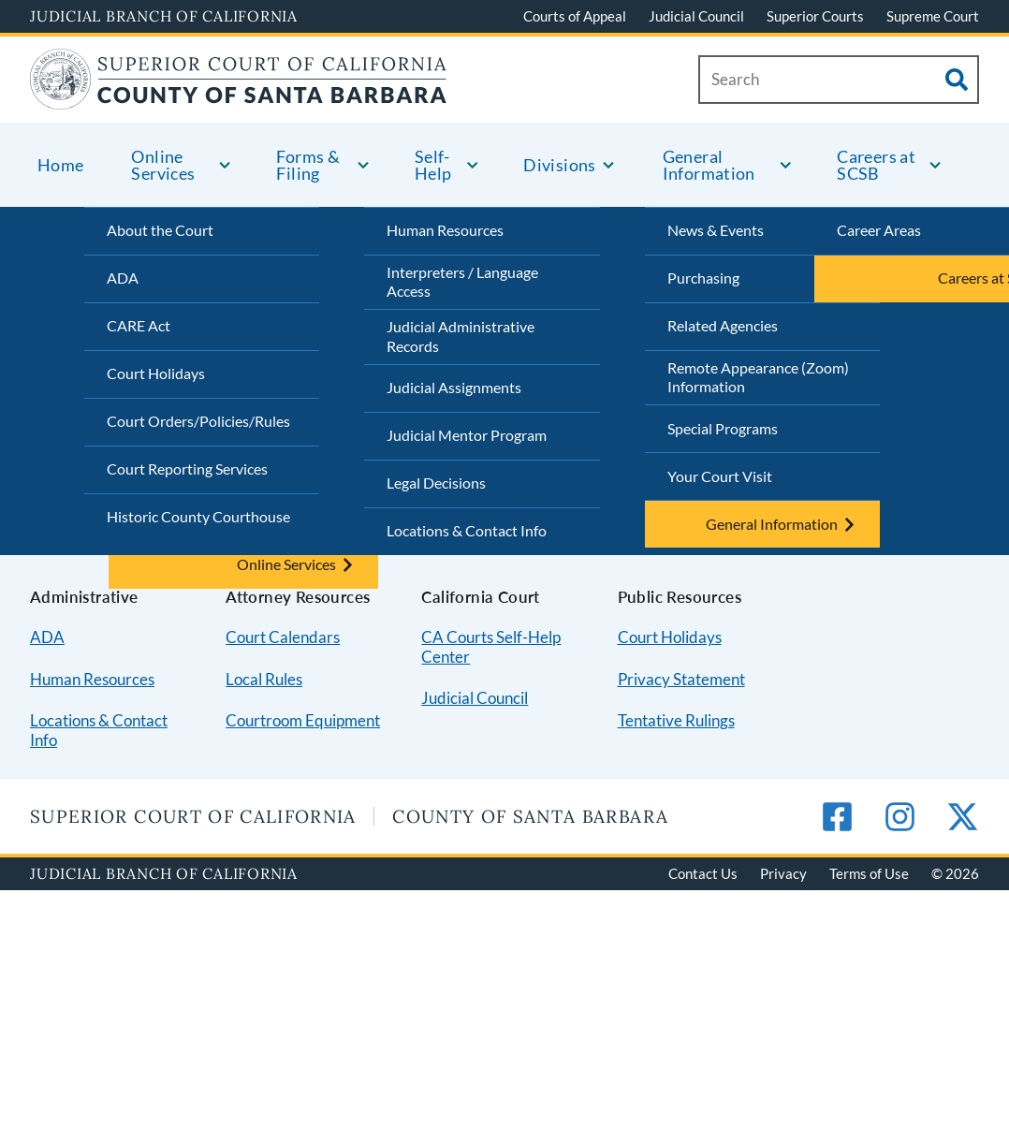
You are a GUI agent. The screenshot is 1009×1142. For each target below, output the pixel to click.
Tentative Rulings (676, 720)
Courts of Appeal (574, 15)
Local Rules (264, 679)
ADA (123, 277)
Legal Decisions (436, 482)
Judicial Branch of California (164, 16)
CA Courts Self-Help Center (491, 646)
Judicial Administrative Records (460, 336)
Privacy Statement (681, 679)
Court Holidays (156, 373)
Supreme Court (932, 15)
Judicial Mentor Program (467, 435)
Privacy (783, 873)
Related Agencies (722, 325)
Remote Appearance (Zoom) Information (758, 377)
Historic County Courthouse (198, 516)
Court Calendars (283, 637)
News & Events (715, 230)
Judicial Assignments (454, 387)
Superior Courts (815, 15)
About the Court (160, 230)
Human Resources (445, 230)
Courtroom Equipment (303, 720)
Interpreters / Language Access (462, 281)
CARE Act (138, 325)
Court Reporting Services (187, 468)
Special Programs (722, 428)
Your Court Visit (719, 476)
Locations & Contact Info (467, 530)
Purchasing (703, 277)
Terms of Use (869, 873)
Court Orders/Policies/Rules (198, 421)
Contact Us (703, 873)
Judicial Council (696, 15)
